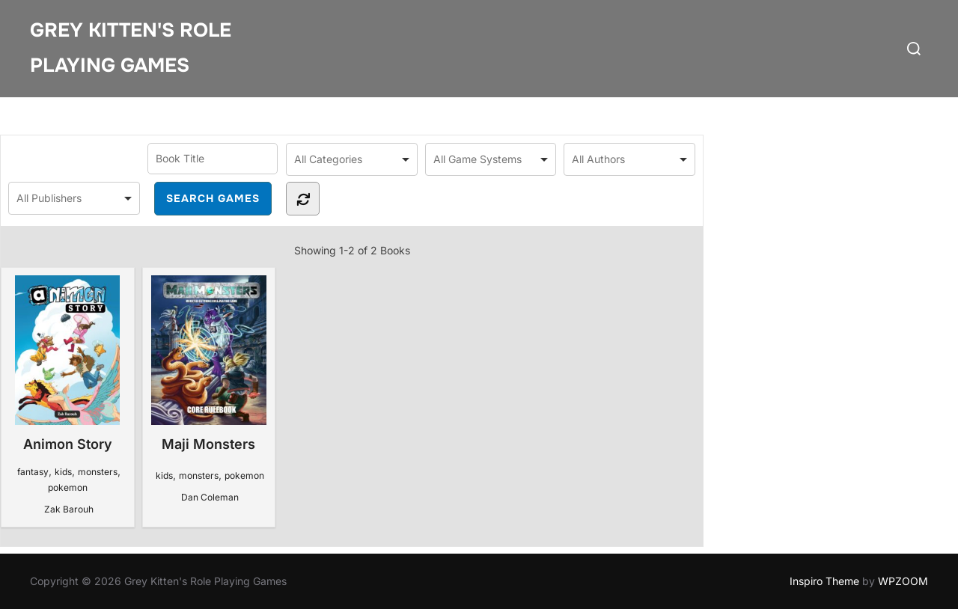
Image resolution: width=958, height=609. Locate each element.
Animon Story (67, 363)
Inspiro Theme (824, 581)
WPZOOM (903, 581)
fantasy (33, 471)
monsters (98, 471)
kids (63, 471)
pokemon (68, 487)
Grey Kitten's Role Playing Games (130, 48)
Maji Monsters (208, 363)
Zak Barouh (69, 509)
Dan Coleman (210, 497)
